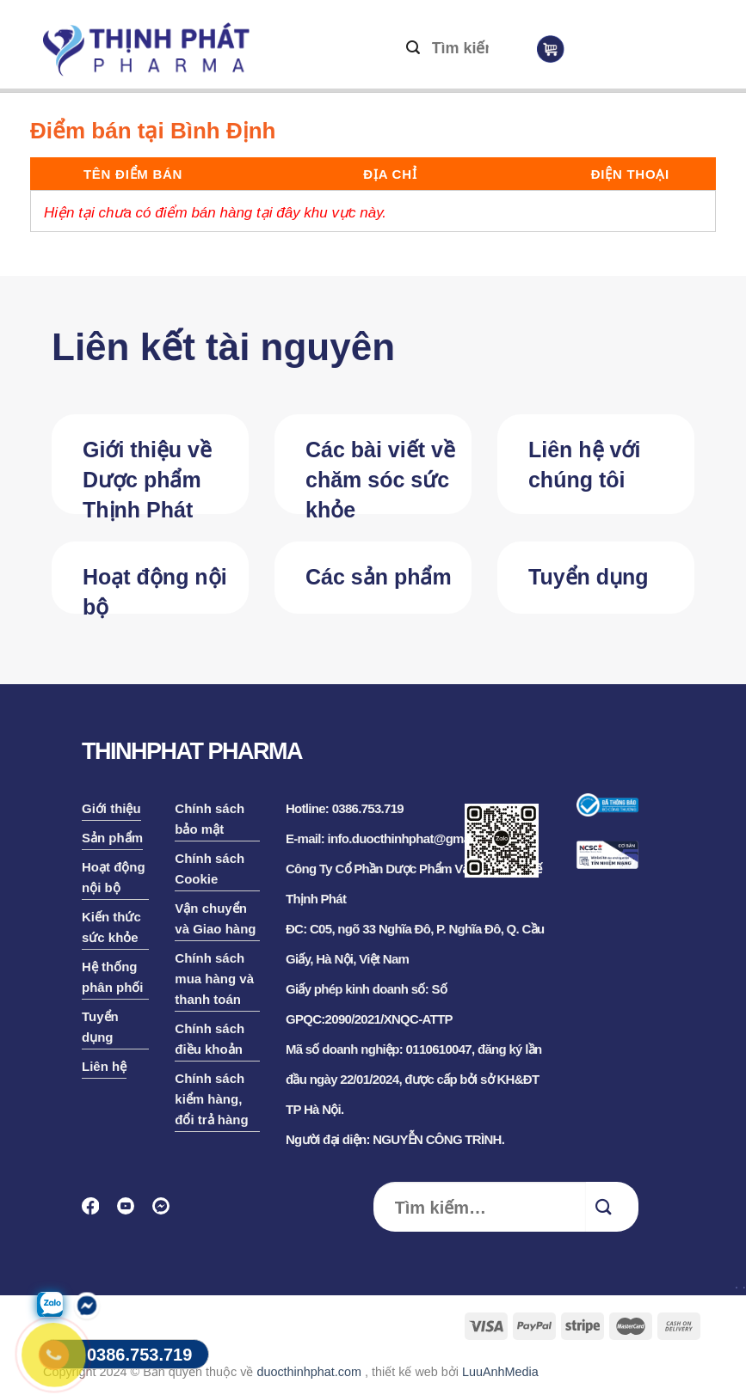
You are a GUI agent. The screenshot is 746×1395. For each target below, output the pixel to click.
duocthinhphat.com (308, 1372)
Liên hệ (104, 1066)
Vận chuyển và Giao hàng (215, 918)
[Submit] (413, 49)
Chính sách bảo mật (209, 818)
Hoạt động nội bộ (155, 589)
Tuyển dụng (588, 577)
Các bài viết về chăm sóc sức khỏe (380, 475)
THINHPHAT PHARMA (192, 751)
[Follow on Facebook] (96, 1211)
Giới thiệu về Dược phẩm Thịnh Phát (147, 475)
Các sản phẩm (378, 577)
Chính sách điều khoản (209, 1038)
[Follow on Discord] (166, 1211)
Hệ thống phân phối (113, 976)
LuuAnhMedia (500, 1372)
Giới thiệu (111, 808)
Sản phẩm (112, 837)
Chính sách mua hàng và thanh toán (214, 978)
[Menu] (627, 52)
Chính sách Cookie (209, 868)
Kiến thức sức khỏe (111, 927)
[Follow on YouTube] (131, 1211)
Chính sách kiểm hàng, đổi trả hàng (211, 1099)
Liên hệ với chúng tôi (584, 464)
